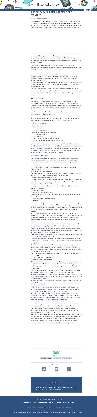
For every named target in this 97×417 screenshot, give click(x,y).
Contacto (49, 407)
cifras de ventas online (40, 144)
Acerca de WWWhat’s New (31, 407)
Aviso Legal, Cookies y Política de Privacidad (75, 412)
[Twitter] (85, 10)
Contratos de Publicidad (58, 407)
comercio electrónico (46, 358)
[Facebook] (87, 10)
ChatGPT (72, 402)
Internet (56, 353)
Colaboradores (42, 407)
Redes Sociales (62, 402)
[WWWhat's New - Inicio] (48, 4)
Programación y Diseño (40, 402)
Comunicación (27, 402)
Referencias (68, 407)
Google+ (74, 23)
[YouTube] (90, 10)
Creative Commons (40, 412)
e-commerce (57, 358)
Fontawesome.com (50, 411)
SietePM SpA (54, 413)
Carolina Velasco (57, 383)
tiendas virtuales (67, 358)
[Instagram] (92, 10)
